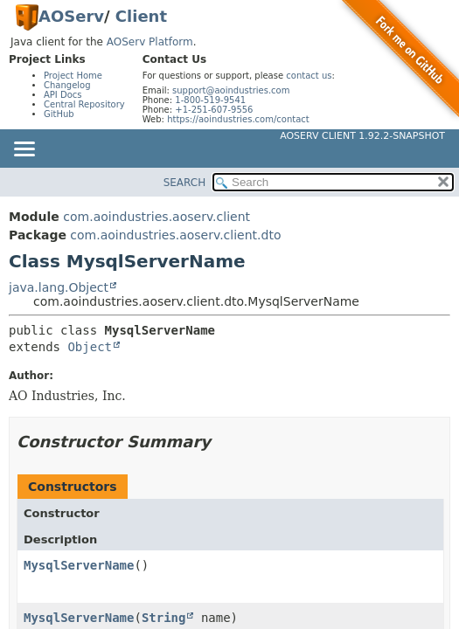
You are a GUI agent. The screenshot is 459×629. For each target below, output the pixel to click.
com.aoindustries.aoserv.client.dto (175, 235)
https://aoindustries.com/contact (238, 119)
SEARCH (184, 182)
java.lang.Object (58, 287)
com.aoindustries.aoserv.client (156, 217)
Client (141, 16)
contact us (308, 75)
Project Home (73, 75)
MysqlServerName (79, 565)
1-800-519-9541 (210, 100)
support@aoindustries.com (230, 90)
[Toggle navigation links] (23, 150)
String (164, 618)
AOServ (71, 16)
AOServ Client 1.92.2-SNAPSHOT (362, 136)
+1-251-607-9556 (214, 109)
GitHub (59, 114)
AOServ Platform (150, 42)
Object (89, 347)
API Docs (63, 95)
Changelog (67, 85)
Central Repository (84, 104)
